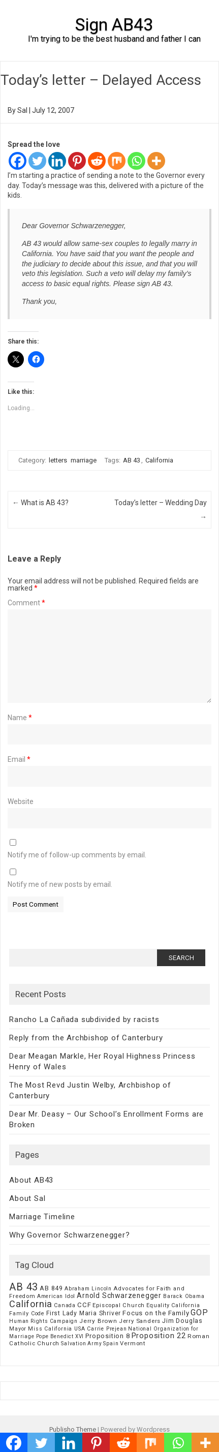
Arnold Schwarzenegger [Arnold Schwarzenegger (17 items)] (119, 1295)
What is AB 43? (40, 503)
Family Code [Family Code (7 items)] (27, 1313)
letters (58, 460)
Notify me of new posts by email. (60, 884)
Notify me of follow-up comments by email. (77, 855)
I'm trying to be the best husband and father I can (114, 39)
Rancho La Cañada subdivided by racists (84, 1019)
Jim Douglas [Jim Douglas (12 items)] (182, 1320)
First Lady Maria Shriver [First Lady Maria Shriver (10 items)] (83, 1313)
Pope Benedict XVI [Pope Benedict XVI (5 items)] (60, 1336)
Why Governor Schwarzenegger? (69, 1235)
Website (21, 801)
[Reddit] (97, 161)
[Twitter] (37, 161)
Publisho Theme (72, 1429)
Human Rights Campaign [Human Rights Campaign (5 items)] (43, 1321)
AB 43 (131, 460)
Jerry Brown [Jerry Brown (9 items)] (98, 1320)
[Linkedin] (57, 161)
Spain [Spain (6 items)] (110, 1343)
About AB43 (31, 1180)
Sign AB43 (114, 24)
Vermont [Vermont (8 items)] (132, 1343)
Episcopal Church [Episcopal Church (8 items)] (118, 1305)
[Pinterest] (77, 161)
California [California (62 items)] (30, 1304)
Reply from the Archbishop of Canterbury (86, 1037)
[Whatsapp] (136, 161)
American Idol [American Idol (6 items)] (56, 1296)
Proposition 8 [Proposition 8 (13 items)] (107, 1336)
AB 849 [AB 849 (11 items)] (51, 1288)
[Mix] (117, 161)
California (159, 460)
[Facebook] (17, 161)
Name (20, 718)
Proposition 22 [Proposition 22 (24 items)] (159, 1335)
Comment (26, 603)
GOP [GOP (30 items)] (199, 1312)
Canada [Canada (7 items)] (65, 1305)
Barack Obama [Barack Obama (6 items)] (184, 1296)
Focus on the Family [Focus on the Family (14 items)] (155, 1313)
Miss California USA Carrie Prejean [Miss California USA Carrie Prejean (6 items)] (77, 1328)
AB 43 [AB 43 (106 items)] (23, 1287)
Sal (22, 110)
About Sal (27, 1198)
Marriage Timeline (42, 1216)
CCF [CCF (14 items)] (84, 1305)
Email (19, 759)
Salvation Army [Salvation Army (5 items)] (81, 1343)
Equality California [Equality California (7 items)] (173, 1305)
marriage (84, 460)
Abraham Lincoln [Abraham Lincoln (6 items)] (88, 1288)
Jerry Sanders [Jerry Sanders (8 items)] (140, 1320)
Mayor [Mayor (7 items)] (17, 1328)
